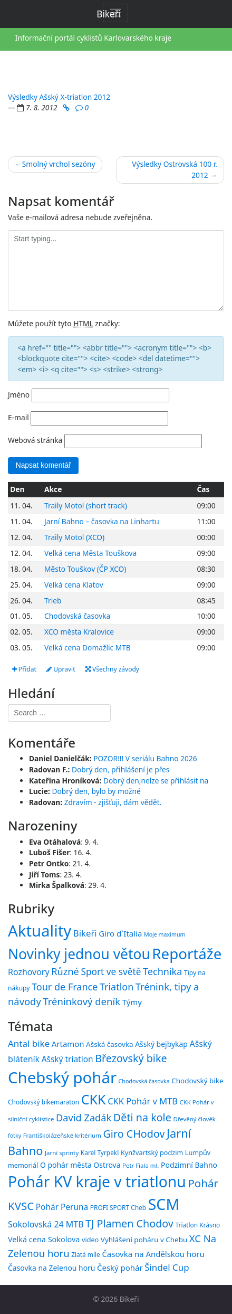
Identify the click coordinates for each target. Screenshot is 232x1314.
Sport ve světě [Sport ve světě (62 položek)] (111, 972)
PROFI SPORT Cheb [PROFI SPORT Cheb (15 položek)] (118, 1207)
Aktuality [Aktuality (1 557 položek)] (39, 930)
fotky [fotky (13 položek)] (14, 1135)
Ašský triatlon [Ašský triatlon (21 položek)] (67, 1059)
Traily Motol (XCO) (74, 537)
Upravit (60, 669)
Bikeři (129, 1299)
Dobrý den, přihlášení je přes (121, 769)
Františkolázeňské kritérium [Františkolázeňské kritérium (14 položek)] (62, 1135)
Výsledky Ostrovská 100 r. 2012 (174, 169)
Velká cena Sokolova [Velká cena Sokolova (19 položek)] (44, 1239)
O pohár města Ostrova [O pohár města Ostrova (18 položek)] (80, 1165)
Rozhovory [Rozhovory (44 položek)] (29, 972)
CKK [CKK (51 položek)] (93, 1099)
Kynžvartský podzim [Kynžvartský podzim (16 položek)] (152, 1152)
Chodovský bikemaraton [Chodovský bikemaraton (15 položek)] (43, 1102)
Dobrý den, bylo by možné (96, 791)
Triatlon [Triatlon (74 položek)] (116, 986)
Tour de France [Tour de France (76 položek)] (65, 986)
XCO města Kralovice (79, 632)
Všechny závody (112, 669)
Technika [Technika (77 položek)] (162, 971)
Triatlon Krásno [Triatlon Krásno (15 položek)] (197, 1225)
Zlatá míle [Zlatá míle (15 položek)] (85, 1254)
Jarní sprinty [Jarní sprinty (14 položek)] (62, 1153)
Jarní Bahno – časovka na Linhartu (101, 521)
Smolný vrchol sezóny (58, 164)
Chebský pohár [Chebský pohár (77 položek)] (62, 1077)
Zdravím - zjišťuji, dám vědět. (113, 802)
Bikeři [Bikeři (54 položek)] (85, 933)
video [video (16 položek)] (90, 1239)
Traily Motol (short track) (85, 505)
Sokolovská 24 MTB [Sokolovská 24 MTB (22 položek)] (46, 1224)
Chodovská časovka (77, 616)
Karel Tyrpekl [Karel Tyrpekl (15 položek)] (100, 1152)
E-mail (18, 417)
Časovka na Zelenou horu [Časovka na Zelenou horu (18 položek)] (51, 1268)
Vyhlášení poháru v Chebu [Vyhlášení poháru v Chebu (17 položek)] (144, 1239)
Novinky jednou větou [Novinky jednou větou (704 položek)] (79, 953)
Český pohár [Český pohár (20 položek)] (120, 1267)
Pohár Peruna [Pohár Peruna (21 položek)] (62, 1207)
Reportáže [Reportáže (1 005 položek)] (186, 953)
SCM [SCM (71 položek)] (164, 1204)
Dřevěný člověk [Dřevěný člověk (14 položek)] (194, 1119)
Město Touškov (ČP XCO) (85, 569)
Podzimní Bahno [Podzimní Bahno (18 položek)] (189, 1165)
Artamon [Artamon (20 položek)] (68, 1043)
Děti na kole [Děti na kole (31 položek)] (142, 1117)
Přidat (24, 669)
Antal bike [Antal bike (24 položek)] (29, 1043)
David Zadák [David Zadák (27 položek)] (83, 1117)
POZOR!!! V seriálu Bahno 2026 (145, 758)
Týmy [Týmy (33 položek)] (132, 1002)
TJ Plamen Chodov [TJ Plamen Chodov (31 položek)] (129, 1223)
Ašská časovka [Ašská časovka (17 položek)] (109, 1044)
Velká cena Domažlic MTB (87, 647)
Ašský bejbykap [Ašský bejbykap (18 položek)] (161, 1044)
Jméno (19, 395)
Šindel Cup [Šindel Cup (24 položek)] (166, 1267)
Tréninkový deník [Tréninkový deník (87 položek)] (81, 1001)
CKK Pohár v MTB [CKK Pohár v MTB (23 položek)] (143, 1101)
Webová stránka (35, 440)
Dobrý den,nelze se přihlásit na (155, 781)
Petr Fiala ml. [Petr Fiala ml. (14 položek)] (140, 1165)
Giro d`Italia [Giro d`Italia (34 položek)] (120, 933)
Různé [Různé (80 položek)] (65, 971)
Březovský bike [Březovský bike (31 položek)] (131, 1058)
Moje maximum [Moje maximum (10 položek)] (164, 934)
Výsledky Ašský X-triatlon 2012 (59, 97)
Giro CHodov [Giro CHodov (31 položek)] (134, 1134)
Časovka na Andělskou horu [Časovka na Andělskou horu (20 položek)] (153, 1254)
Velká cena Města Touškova (90, 553)
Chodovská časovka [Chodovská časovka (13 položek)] (144, 1081)
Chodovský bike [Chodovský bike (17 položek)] (197, 1080)
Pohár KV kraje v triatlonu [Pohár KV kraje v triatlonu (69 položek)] (97, 1181)
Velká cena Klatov (73, 585)
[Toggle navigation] (115, 13)
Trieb (52, 600)
